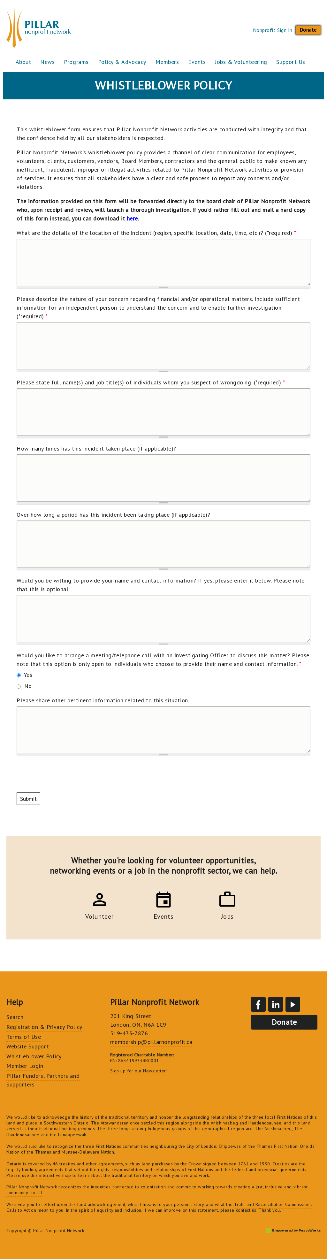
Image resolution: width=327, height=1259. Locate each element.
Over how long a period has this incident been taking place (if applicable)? (113, 514)
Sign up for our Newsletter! (139, 1071)
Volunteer (109, 915)
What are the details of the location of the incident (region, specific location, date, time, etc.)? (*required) (156, 232)
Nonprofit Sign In (273, 30)
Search (14, 1017)
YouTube (292, 1004)
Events (199, 62)
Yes (28, 674)
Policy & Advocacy (123, 62)
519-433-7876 (129, 1033)
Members (169, 62)
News (48, 62)
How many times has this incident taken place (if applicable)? (96, 448)
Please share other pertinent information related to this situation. (103, 700)
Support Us (293, 62)
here (132, 218)
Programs (77, 62)
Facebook (258, 1004)
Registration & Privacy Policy (44, 1027)
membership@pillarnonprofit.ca (151, 1042)
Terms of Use (23, 1036)
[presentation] (65, 774)
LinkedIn (275, 1004)
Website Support (27, 1046)
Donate (308, 30)
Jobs (217, 915)
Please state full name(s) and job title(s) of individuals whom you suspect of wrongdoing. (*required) (151, 382)
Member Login (24, 1066)
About (24, 62)
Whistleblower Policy (34, 1056)
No (28, 686)
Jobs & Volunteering (243, 62)
